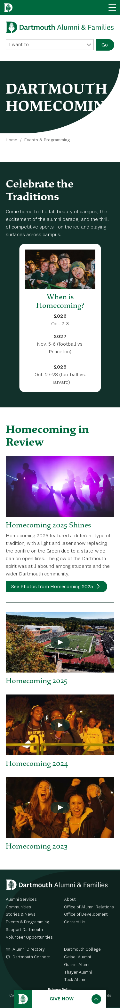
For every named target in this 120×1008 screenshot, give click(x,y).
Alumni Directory (28, 949)
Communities (18, 907)
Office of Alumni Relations (89, 907)
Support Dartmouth (24, 929)
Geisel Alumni (77, 957)
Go (104, 45)
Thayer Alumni (78, 972)
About (70, 899)
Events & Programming (47, 140)
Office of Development (86, 914)
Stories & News (21, 914)
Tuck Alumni (75, 979)
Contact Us (74, 922)
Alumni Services (21, 899)
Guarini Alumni (78, 964)
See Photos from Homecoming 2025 (52, 586)
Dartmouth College (82, 949)
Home (11, 140)
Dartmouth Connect (31, 957)
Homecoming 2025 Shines (48, 525)
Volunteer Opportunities (29, 937)
